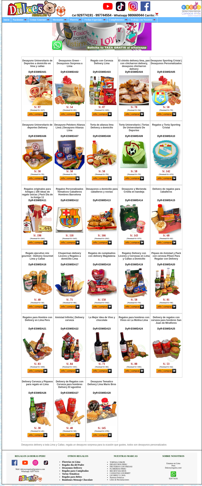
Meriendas (60, 19)
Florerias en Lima (71, 461)
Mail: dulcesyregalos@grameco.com (30, 469)
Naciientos (19, 19)
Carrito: (152, 15)
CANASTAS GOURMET (120, 473)
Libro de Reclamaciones (119, 480)
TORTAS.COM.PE (117, 462)
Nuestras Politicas (117, 477)
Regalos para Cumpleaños (75, 470)
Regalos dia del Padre (73, 464)
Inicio (6, 19)
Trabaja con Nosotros (143, 19)
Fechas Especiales (95, 19)
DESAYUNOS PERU (118, 464)
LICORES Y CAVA (117, 475)
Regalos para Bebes (72, 476)
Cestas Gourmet (39, 19)
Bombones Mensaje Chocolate (77, 479)
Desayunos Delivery (72, 467)
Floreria (75, 19)
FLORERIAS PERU (118, 469)
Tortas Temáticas (70, 473)
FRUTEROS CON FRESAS (121, 466)
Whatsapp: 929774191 (30, 471)
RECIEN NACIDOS (118, 471)
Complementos (118, 19)
